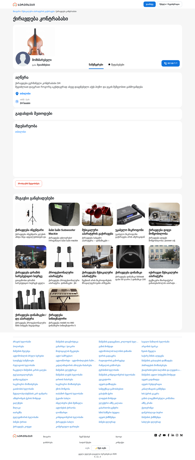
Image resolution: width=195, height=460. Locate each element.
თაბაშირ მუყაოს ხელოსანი (69, 393)
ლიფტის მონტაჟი (107, 398)
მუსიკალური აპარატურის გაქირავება (38, 11)
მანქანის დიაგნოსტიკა (67, 341)
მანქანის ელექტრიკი (66, 370)
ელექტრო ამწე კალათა (111, 403)
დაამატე (149, 4)
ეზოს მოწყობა (63, 389)
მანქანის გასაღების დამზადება (157, 360)
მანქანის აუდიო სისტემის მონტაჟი (159, 375)
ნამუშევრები (96, 64)
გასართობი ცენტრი (108, 408)
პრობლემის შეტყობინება (28, 184)
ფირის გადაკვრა (107, 356)
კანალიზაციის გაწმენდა (154, 389)
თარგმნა (17, 412)
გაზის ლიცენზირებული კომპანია (158, 398)
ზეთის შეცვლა (149, 351)
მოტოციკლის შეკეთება (67, 351)
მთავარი (17, 11)
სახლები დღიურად (151, 422)
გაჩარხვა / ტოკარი (65, 346)
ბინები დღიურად (107, 422)
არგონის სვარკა (150, 346)
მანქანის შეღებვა (21, 351)
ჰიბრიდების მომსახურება (154, 365)
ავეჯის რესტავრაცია (152, 384)
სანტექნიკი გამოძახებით (111, 389)
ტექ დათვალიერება (23, 375)
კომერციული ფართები (67, 426)
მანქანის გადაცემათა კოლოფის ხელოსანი (119, 341)
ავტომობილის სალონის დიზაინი (115, 351)
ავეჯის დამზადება (107, 384)
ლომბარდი (61, 412)
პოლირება (18, 346)
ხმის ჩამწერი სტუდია (109, 412)
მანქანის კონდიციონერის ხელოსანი (117, 375)
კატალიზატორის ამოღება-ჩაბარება (74, 365)
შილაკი (17, 408)
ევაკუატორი (105, 379)
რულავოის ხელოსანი (24, 365)
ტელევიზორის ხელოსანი (25, 417)
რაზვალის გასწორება (110, 365)
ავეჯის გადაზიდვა (150, 379)
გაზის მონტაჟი (106, 346)
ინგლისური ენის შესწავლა (69, 403)
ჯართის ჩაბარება (64, 379)
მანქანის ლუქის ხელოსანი (69, 375)
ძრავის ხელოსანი (22, 341)
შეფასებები (116, 64)
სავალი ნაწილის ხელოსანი (155, 341)
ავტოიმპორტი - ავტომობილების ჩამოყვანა (76, 360)
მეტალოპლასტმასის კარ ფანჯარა (30, 393)
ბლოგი (119, 437)
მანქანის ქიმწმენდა (151, 417)
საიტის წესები (85, 442)
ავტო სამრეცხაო (64, 356)
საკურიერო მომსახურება (25, 384)
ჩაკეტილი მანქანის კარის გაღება (29, 370)
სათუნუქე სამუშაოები (23, 360)
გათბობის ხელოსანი (23, 389)
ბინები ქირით (20, 422)
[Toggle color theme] (100, 448)
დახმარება (48, 442)
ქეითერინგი (148, 408)
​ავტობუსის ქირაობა (66, 408)
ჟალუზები (18, 403)
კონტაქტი (120, 442)
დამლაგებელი (20, 379)
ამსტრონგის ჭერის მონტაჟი (27, 398)
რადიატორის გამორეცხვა (112, 360)
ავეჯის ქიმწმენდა (107, 417)
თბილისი (20, 131)
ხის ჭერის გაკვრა (150, 393)
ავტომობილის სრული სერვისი (28, 356)
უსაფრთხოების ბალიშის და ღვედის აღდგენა (162, 370)
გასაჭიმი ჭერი (106, 393)
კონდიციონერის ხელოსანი (69, 417)
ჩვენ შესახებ (84, 437)
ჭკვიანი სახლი (63, 398)
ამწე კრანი (147, 403)
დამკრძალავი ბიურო (152, 412)
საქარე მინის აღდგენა (153, 356)
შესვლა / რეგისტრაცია (169, 4)
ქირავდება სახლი (65, 422)
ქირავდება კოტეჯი (22, 426)
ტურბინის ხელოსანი (109, 370)
